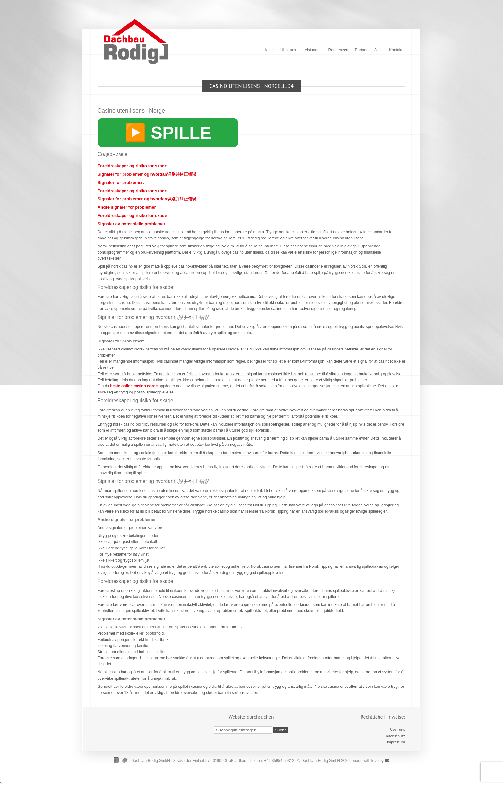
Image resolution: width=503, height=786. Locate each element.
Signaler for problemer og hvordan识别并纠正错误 (147, 174)
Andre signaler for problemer (127, 207)
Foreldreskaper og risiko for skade (132, 165)
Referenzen (338, 50)
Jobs (378, 50)
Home (268, 50)
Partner (361, 50)
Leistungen (312, 50)
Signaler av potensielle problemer (131, 223)
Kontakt (395, 50)
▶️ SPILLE (167, 132)
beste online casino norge (134, 386)
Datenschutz (395, 735)
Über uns (288, 50)
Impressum (396, 741)
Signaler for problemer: (121, 182)
